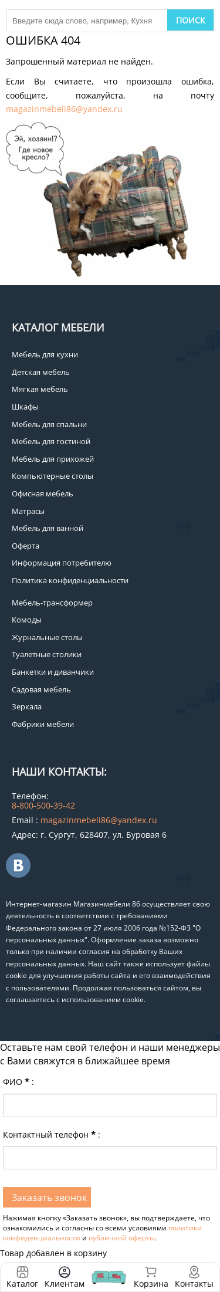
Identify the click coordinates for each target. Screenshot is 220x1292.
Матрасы (28, 511)
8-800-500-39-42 (43, 805)
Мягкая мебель (40, 389)
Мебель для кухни (45, 354)
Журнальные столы (47, 637)
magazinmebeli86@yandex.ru (64, 108)
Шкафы (25, 406)
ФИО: (18, 1081)
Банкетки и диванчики (53, 672)
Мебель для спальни (49, 424)
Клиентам (64, 1283)
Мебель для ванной (47, 528)
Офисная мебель (42, 493)
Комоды (27, 619)
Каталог (22, 1283)
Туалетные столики (47, 654)
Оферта (25, 545)
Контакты (194, 1283)
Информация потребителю (61, 562)
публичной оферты (122, 1238)
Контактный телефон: (51, 1134)
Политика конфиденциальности (70, 580)
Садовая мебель (41, 689)
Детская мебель (41, 372)
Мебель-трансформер (52, 602)
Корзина (151, 1277)
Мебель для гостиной (51, 441)
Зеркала (27, 706)
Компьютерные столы (52, 476)
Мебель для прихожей (53, 459)
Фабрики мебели (43, 724)
